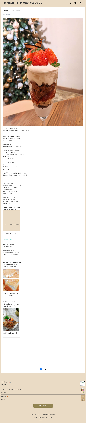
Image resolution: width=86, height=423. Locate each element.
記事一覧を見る (43, 405)
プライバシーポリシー (35, 414)
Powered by (43, 420)
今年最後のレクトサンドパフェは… (12, 10)
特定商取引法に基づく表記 (49, 414)
